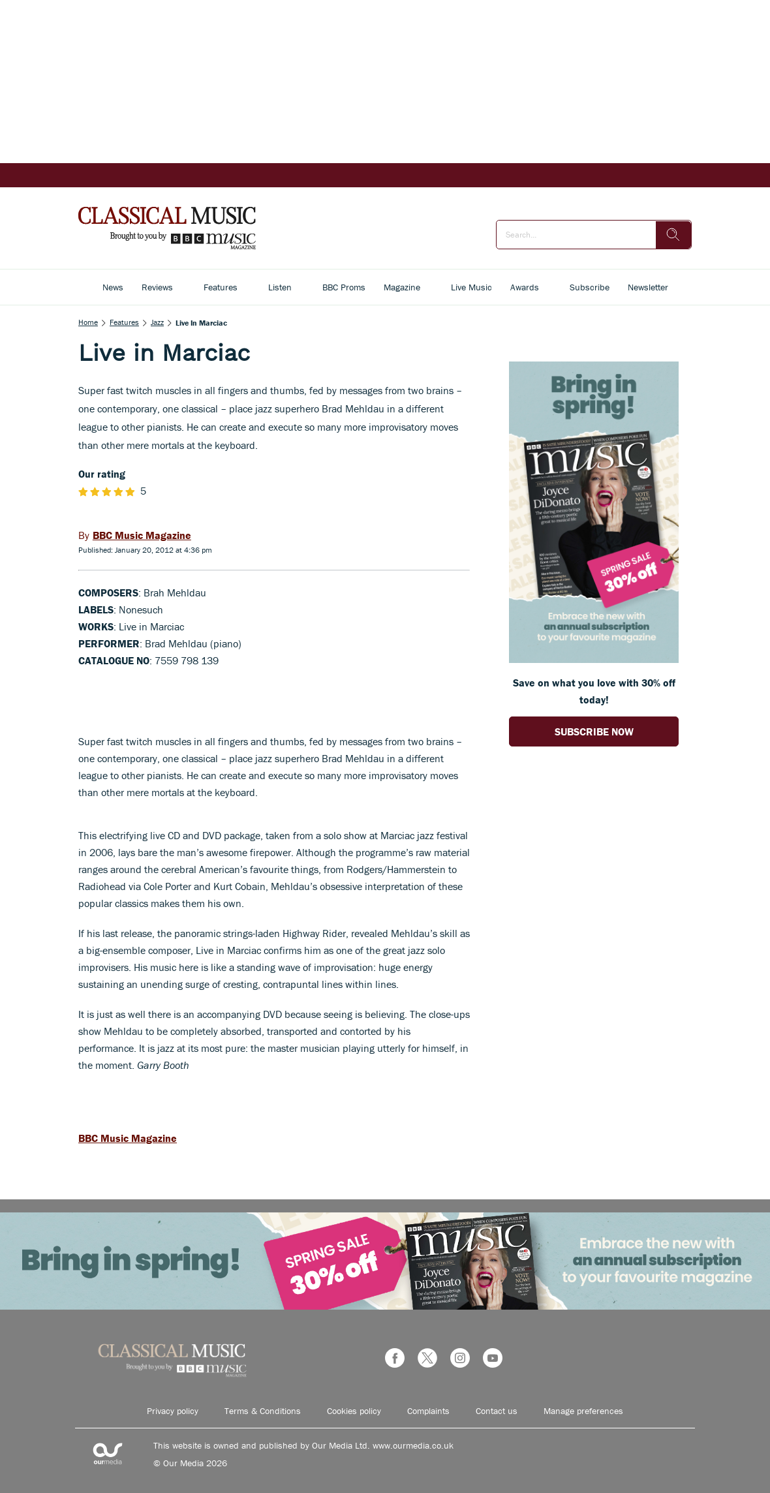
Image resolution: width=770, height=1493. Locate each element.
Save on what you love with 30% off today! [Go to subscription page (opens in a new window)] (594, 691)
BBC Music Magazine (127, 1138)
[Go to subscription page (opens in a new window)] (594, 659)
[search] (673, 235)
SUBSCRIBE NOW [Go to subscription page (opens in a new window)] (594, 731)
